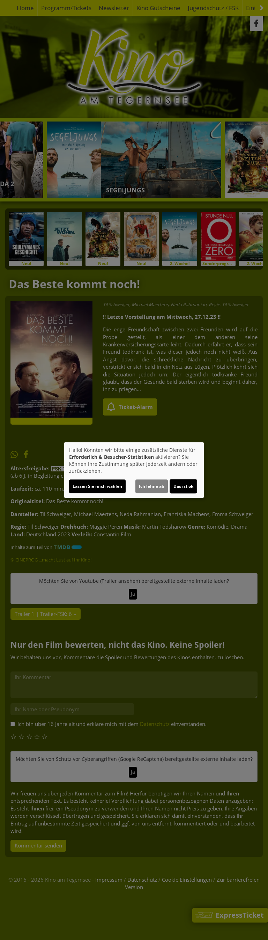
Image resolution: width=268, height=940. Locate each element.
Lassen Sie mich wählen (97, 486)
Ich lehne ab (151, 486)
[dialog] (134, 470)
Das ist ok (183, 486)
